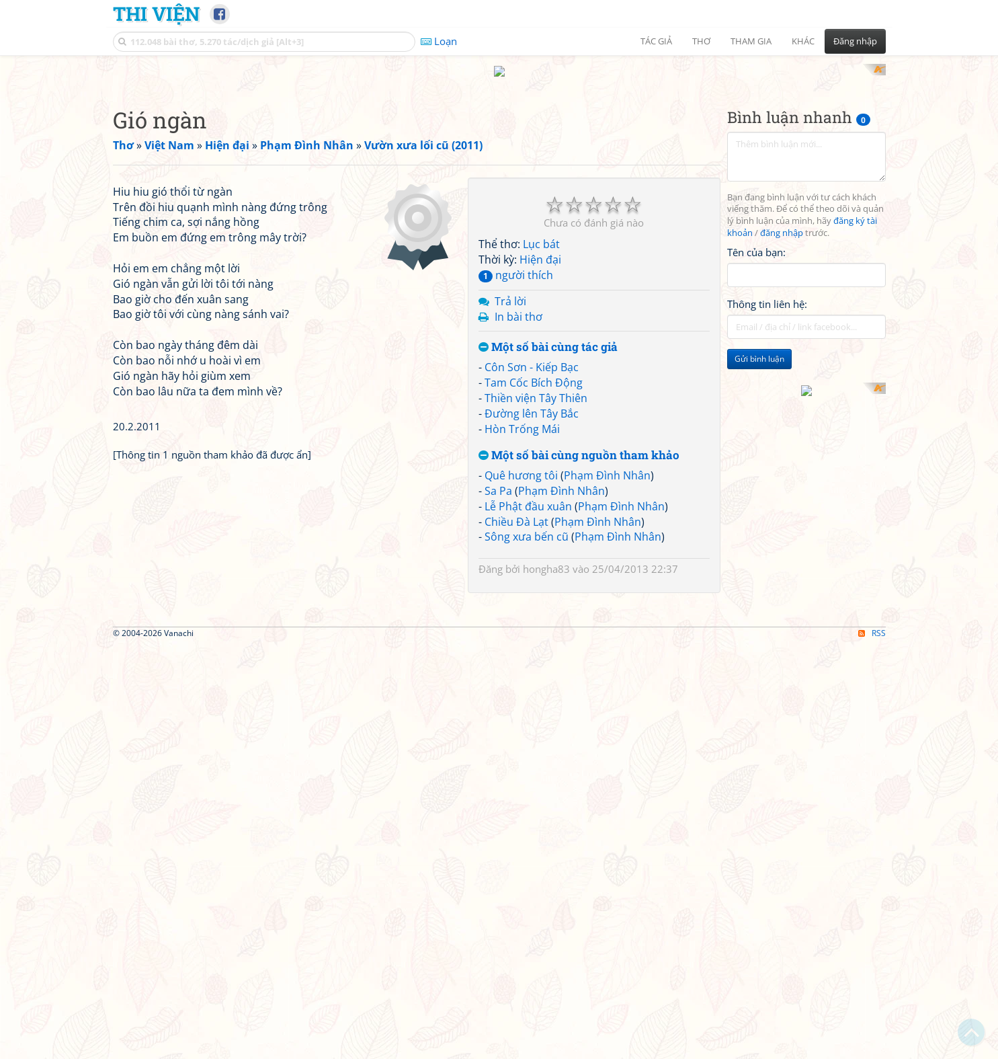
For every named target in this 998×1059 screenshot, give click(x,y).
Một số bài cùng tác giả (548, 335)
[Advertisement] (287, 259)
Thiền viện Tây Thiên (536, 385)
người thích (516, 262)
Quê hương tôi (521, 463)
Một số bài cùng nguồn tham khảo (579, 443)
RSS (872, 859)
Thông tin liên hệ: (767, 292)
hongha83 (546, 556)
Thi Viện (156, 13)
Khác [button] (803, 41)
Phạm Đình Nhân (607, 463)
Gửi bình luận (759, 346)
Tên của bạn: (756, 239)
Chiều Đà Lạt (516, 509)
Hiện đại (540, 247)
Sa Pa (498, 478)
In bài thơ (518, 304)
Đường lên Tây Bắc (532, 400)
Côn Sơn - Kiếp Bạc (532, 355)
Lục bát (541, 232)
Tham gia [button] (751, 41)
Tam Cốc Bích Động (534, 369)
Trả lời (510, 288)
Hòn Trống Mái (522, 416)
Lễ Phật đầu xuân (528, 493)
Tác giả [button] (656, 41)
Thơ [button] (701, 41)
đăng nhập (781, 221)
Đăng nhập (855, 41)
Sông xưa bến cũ (527, 524)
